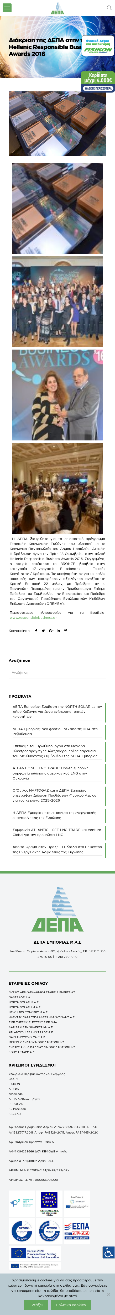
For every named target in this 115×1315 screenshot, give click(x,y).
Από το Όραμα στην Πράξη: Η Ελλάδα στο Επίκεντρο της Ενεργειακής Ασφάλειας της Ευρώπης (57, 849)
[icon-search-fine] (109, 8)
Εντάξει (36, 1305)
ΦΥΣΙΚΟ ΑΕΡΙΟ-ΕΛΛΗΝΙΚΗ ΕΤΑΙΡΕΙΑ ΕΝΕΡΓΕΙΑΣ (42, 992)
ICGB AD (15, 1113)
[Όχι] (108, 1294)
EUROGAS (16, 1103)
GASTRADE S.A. (20, 997)
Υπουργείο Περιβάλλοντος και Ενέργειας (37, 1073)
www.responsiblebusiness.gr (33, 617)
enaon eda (16, 1093)
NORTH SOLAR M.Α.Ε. (24, 1002)
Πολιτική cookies (71, 1305)
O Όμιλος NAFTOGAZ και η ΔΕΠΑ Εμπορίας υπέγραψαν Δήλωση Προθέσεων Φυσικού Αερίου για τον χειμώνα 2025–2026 (54, 795)
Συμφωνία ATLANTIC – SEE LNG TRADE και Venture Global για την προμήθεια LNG (57, 832)
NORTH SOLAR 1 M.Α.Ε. (25, 1007)
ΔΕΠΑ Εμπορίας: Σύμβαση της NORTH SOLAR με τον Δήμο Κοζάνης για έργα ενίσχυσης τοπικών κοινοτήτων (57, 711)
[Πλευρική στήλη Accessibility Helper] (108, 1252)
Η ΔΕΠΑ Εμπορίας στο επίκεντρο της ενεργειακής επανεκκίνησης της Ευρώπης (54, 815)
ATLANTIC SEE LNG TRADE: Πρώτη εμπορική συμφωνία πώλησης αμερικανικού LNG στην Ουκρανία (50, 773)
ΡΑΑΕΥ (13, 1078)
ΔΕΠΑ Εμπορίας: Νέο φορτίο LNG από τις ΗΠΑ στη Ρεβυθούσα (55, 731)
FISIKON (14, 1083)
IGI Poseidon (17, 1108)
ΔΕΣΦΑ (14, 1088)
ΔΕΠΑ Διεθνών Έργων (24, 1098)
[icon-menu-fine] (7, 7)
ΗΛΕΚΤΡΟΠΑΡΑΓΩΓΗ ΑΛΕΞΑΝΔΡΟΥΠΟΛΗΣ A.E (42, 1017)
